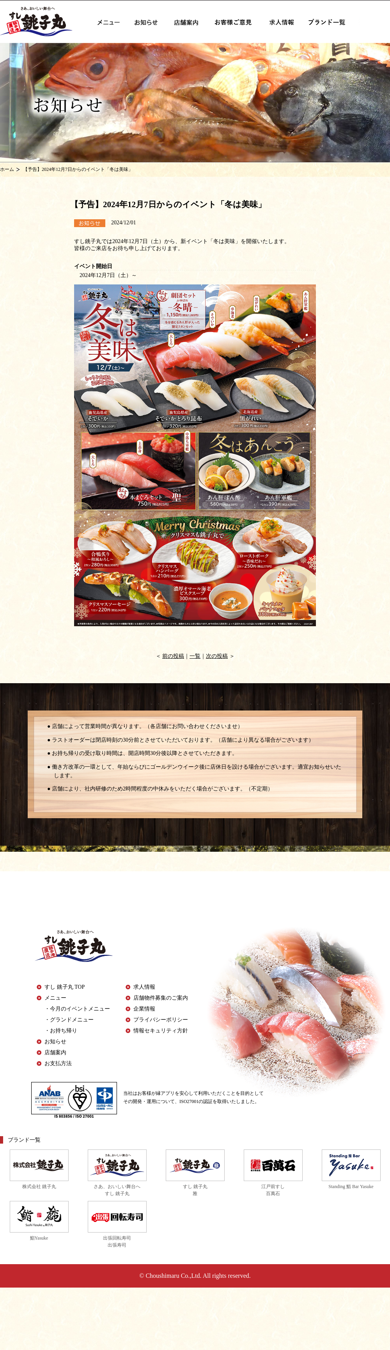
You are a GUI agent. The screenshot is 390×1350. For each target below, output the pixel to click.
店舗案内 (55, 1052)
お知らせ (55, 1041)
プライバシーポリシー (160, 1020)
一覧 (195, 656)
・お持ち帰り (60, 1031)
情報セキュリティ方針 (160, 1031)
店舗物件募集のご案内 (160, 998)
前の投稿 (173, 656)
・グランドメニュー (69, 1020)
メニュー (55, 998)
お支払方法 (58, 1063)
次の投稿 (217, 656)
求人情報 (144, 987)
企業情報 (144, 1009)
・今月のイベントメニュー (77, 1009)
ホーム (7, 169)
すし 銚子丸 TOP (64, 987)
